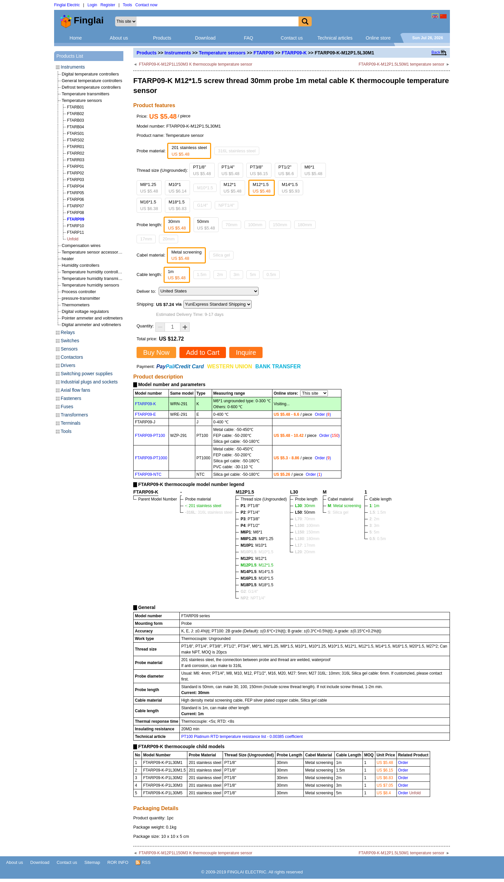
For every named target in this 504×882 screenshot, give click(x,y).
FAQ (248, 38)
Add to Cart (202, 352)
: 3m (374, 525)
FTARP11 (75, 232)
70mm (231, 224)
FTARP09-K (294, 52)
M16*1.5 (149, 205)
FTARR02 (75, 153)
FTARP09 (264, 52)
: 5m (374, 532)
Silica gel (221, 255)
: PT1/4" (250, 512)
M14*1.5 (290, 188)
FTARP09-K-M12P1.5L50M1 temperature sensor (401, 64)
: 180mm (307, 538)
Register (108, 5)
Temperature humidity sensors (90, 285)
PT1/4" (230, 170)
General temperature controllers (92, 80)
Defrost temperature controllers (91, 87)
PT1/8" (202, 170)
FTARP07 (75, 206)
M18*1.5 (177, 205)
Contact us (292, 38)
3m (236, 274)
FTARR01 (75, 146)
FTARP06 (75, 199)
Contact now (146, 5)
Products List (69, 56)
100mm (255, 224)
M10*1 (177, 188)
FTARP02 (75, 173)
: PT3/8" (250, 519)
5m (253, 274)
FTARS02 (75, 140)
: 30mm (305, 505)
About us (119, 38)
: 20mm (305, 552)
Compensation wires (81, 245)
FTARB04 (75, 127)
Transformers (74, 414)
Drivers (68, 365)
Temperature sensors (222, 52)
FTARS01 (75, 133)
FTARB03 (75, 120)
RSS (143, 862)
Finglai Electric (67, 5)
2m (220, 274)
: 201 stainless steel (203, 505)
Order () (323, 414)
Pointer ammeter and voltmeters (92, 318)
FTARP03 (75, 179)
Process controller (79, 291)
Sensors (69, 348)
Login (92, 5)
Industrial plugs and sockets (89, 381)
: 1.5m (377, 512)
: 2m (374, 519)
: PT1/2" (250, 525)
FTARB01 (75, 107)
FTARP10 (75, 226)
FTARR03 (75, 160)
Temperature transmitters (86, 93)
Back (435, 52)
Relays (68, 332)
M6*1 (313, 170)
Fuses (67, 406)
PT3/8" (259, 170)
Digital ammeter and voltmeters (91, 324)
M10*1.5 (205, 187)
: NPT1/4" (252, 598)
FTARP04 (75, 186)
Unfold (73, 239)
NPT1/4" (226, 205)
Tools (127, 5)
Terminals (70, 423)
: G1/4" (249, 591)
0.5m (271, 274)
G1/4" (202, 205)
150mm (280, 224)
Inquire (246, 352)
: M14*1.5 (256, 571)
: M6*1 (251, 532)
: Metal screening (344, 505)
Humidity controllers (80, 265)
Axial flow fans (75, 390)
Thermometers (76, 304)
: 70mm (305, 519)
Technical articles (335, 38)
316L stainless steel (237, 150)
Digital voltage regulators (85, 311)
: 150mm (307, 532)
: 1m (374, 505)
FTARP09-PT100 (150, 435)
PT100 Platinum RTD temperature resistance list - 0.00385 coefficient (241, 736)
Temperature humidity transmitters (94, 278)
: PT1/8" (250, 505)
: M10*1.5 (256, 552)
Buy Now (156, 352)
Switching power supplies (86, 373)
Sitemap (92, 862)
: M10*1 (253, 545)
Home (76, 38)
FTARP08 (75, 212)
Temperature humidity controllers (93, 271)
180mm (305, 224)
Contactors (72, 357)
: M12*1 (253, 558)
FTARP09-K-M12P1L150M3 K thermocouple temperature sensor (195, 64)
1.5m (201, 274)
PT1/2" (286, 170)
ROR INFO (118, 862)
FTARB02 (75, 113)
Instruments (178, 52)
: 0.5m (377, 538)
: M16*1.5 (256, 578)
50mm (206, 224)
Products (162, 38)
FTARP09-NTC (148, 474)
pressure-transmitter (81, 298)
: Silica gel (338, 512)
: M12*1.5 (256, 565)
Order (403, 762)
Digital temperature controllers (90, 74)
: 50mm (305, 512)
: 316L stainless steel (208, 512)
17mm (146, 238)
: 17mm (305, 545)
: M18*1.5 (256, 585)
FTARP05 (75, 193)
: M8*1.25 (256, 538)
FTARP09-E (145, 414)
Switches (70, 340)
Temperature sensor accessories (93, 252)
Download (205, 38)
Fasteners (71, 398)
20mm (168, 238)
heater (68, 258)
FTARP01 (75, 166)
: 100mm (307, 525)
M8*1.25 (149, 188)
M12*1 (232, 188)
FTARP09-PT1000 (151, 458)
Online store (378, 38)
